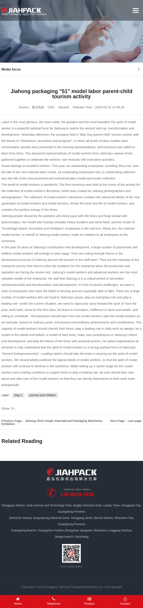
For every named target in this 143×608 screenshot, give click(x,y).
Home (18, 601)
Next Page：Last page (126, 420)
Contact (125, 601)
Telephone (53, 601)
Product (89, 601)
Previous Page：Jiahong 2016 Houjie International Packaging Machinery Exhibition (52, 422)
